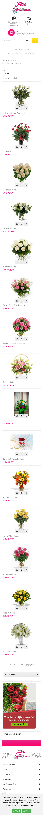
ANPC (4, 793)
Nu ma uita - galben (11, 536)
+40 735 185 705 (13, 26)
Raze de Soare (9, 613)
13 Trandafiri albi (10, 228)
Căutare (35, 40)
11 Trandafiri (8, 151)
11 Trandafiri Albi (10, 190)
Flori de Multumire (28, 54)
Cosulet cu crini (9, 382)
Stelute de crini (9, 651)
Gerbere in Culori (10, 497)
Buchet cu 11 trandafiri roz (14, 305)
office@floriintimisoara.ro (31, 24)
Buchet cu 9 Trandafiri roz (14, 344)
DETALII (26, 811)
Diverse (15, 54)
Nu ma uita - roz (10, 574)
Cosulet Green (8, 421)
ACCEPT (16, 811)
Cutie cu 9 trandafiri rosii (13, 459)
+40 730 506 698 (13, 24)
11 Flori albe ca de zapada (14, 113)
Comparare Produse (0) (11, 63)
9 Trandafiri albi (9, 267)
